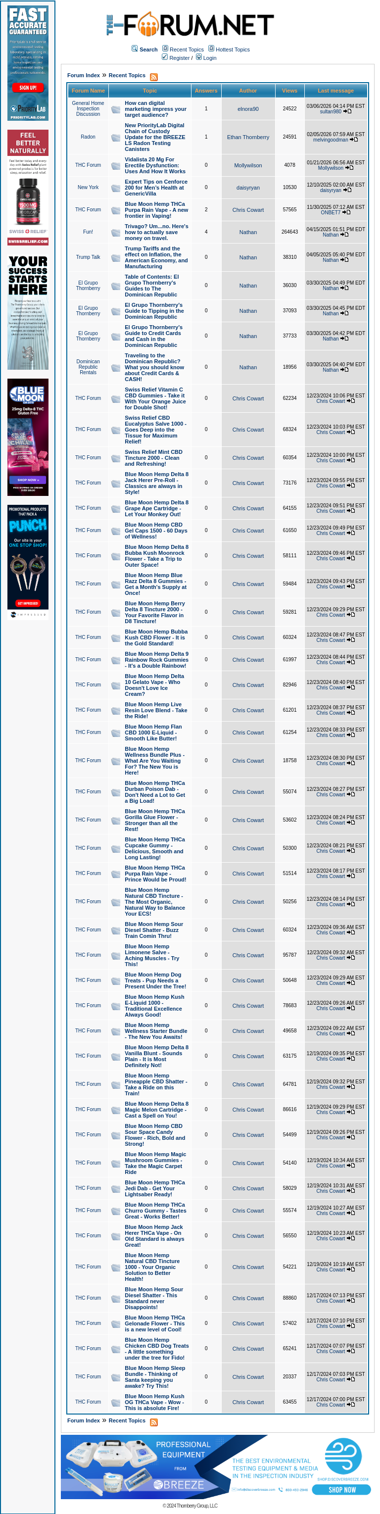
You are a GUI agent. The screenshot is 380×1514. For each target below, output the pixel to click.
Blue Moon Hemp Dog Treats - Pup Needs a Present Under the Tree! (155, 980)
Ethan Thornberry (248, 137)
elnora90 (248, 109)
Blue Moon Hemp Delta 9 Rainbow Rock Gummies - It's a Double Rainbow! (157, 660)
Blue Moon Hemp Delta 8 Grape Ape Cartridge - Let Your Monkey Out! (157, 508)
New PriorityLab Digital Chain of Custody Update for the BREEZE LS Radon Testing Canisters (155, 137)
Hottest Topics (233, 49)
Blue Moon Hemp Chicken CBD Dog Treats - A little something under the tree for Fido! (157, 1349)
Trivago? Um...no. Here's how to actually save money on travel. (157, 232)
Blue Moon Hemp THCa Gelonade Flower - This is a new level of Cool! (155, 1323)
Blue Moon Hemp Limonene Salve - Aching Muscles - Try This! (152, 955)
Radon (88, 137)
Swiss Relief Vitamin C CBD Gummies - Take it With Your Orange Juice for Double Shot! (155, 398)
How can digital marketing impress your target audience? (156, 109)
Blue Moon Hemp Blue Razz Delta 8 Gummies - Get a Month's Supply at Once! (156, 584)
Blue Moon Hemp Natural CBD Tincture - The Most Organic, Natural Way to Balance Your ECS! (155, 902)
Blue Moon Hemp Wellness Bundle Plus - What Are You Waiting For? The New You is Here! (155, 761)
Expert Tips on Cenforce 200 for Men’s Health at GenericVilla (156, 187)
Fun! (88, 232)
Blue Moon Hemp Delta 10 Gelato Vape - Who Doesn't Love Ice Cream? (154, 685)
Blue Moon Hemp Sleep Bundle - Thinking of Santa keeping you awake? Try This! (155, 1377)
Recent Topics (187, 49)
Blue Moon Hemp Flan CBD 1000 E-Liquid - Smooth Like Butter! (153, 732)
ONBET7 (330, 212)
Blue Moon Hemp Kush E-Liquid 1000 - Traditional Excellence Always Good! (154, 1006)
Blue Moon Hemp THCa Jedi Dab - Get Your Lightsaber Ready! (155, 1188)
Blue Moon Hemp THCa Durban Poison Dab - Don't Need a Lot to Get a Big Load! (155, 792)
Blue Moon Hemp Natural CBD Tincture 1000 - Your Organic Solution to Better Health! (152, 1267)
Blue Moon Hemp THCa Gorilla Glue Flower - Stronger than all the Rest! (155, 820)
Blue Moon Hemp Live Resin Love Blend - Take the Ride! (156, 710)
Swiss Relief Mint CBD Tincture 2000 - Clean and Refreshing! (154, 458)
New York (88, 187)
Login (206, 58)
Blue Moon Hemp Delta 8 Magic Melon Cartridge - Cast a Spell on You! (157, 1110)
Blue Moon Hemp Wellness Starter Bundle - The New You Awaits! (156, 1031)
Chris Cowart (248, 210)
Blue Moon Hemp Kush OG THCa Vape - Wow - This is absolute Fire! (154, 1402)
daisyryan (248, 188)
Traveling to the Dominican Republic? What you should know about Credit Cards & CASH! (154, 367)
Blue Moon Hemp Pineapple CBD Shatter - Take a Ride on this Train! (156, 1084)
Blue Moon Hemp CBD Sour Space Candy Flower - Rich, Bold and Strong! (155, 1135)
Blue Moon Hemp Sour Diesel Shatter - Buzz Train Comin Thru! (154, 930)
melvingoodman (330, 140)
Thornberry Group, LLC (197, 1506)
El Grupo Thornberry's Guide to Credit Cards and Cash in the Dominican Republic (154, 336)
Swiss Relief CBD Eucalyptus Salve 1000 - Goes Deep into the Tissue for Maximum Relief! (156, 429)
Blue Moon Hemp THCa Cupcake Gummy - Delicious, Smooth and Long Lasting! (155, 848)
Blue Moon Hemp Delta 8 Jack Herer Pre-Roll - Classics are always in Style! (157, 483)
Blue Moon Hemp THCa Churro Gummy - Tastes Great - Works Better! (156, 1211)
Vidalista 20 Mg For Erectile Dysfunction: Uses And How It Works (155, 165)
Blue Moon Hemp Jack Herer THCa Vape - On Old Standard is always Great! (154, 1236)
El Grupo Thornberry (88, 285)
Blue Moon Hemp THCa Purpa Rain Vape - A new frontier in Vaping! (156, 210)
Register (176, 58)
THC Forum (88, 165)
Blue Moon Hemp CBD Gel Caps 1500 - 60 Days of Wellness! (156, 530)
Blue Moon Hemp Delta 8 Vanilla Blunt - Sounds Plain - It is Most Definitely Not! (157, 1056)
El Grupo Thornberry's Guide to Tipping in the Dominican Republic (154, 311)
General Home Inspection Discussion (88, 108)
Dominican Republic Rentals (87, 367)
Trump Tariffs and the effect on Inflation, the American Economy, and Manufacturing (156, 257)
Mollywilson (248, 165)
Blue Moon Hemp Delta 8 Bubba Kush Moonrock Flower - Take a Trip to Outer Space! (157, 556)
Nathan (248, 232)
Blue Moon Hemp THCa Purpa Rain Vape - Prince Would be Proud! (155, 873)
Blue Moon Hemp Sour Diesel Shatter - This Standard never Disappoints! (154, 1298)
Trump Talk (88, 257)
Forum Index (83, 75)
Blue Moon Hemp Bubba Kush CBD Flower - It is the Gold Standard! (156, 637)
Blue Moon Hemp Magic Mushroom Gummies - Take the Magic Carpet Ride (155, 1163)
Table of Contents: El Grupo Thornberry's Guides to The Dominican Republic (152, 285)
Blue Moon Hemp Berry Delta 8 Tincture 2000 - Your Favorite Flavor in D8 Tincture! (155, 612)
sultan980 (330, 111)
